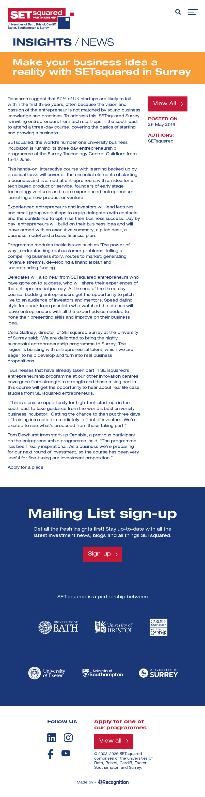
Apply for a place (25, 468)
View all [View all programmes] (110, 741)
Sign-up (99, 554)
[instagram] (68, 738)
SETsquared (161, 141)
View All (164, 104)
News (98, 43)
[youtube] (65, 753)
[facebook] (50, 754)
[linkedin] (51, 738)
